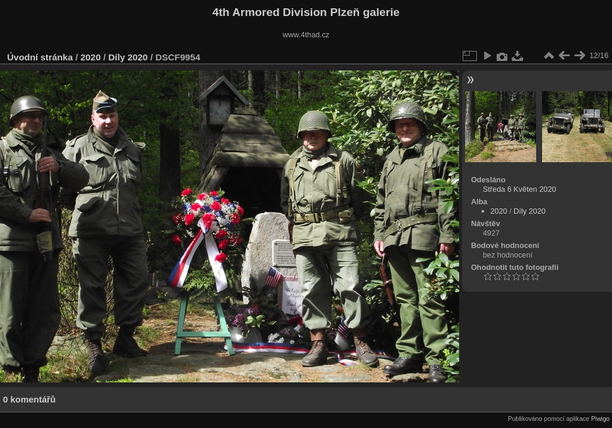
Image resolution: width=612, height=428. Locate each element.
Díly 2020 (128, 57)
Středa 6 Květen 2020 (519, 189)
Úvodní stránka (40, 57)
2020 (91, 57)
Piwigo (600, 418)
